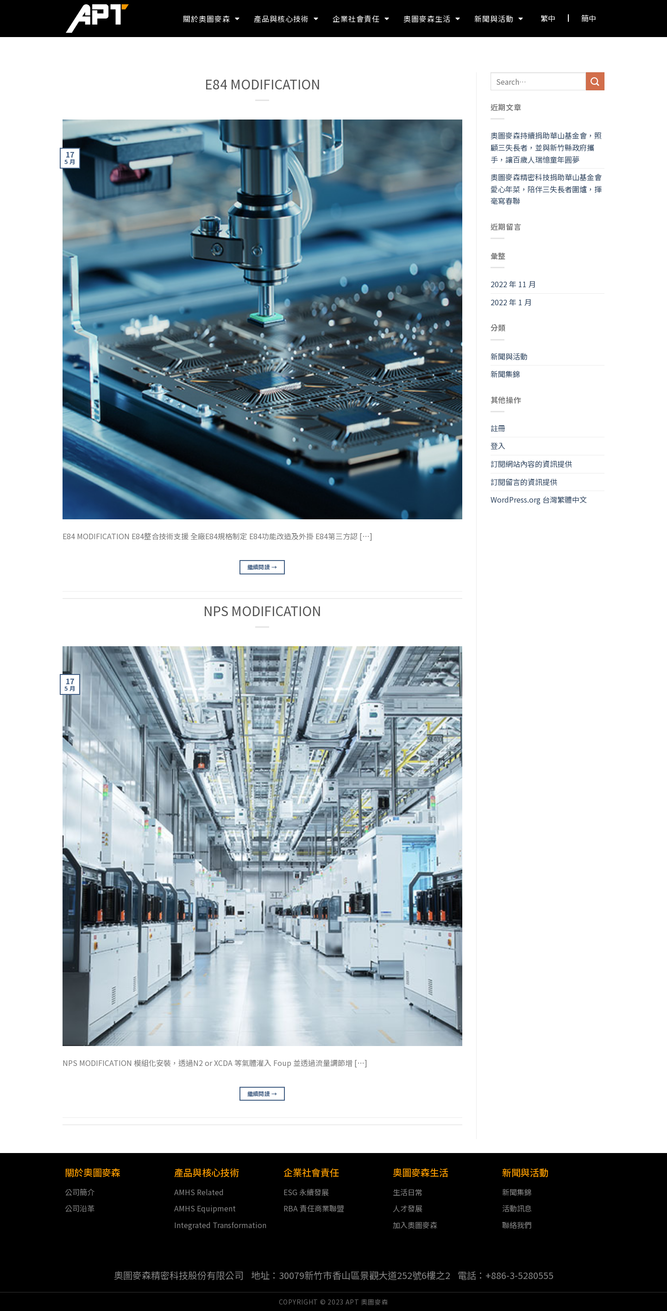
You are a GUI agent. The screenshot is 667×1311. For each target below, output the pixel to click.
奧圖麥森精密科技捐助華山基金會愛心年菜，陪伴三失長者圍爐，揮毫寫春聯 (546, 188)
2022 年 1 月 (511, 302)
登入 (498, 445)
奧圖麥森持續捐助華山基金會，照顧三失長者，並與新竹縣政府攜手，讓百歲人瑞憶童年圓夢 (546, 147)
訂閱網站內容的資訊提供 (531, 463)
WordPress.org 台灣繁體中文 (539, 499)
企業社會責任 (361, 18)
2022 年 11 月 (513, 284)
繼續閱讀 (262, 566)
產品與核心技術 (286, 18)
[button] (548, 18)
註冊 (498, 428)
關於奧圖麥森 (211, 18)
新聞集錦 (505, 373)
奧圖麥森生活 (431, 18)
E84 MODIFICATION (262, 84)
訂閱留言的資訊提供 (524, 481)
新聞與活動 (498, 18)
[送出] (595, 81)
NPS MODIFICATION (262, 610)
